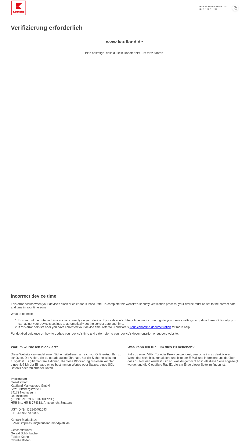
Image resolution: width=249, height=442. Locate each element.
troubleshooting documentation (150, 327)
